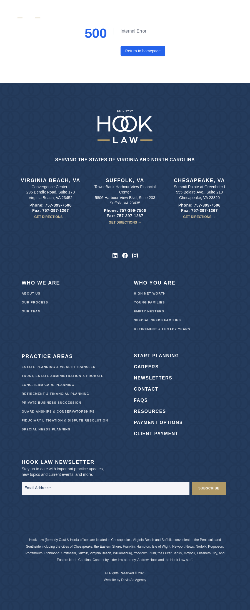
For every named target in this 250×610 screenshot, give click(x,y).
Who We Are (41, 283)
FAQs (141, 400)
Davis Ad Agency (133, 580)
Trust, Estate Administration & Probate (62, 376)
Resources (150, 411)
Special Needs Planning (46, 429)
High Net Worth (150, 293)
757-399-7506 (58, 205)
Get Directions (50, 217)
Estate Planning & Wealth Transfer (59, 367)
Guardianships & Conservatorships (58, 411)
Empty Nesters (149, 311)
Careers (146, 366)
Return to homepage (143, 51)
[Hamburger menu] (226, 12)
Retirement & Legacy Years (162, 329)
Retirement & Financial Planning (55, 393)
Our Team (31, 311)
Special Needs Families (157, 320)
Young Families (149, 302)
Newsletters (153, 378)
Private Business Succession (51, 402)
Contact (146, 389)
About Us (31, 293)
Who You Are (155, 283)
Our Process (35, 302)
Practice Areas (47, 356)
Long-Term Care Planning (48, 384)
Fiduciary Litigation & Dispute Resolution (65, 420)
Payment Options (158, 422)
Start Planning (156, 355)
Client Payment (156, 433)
